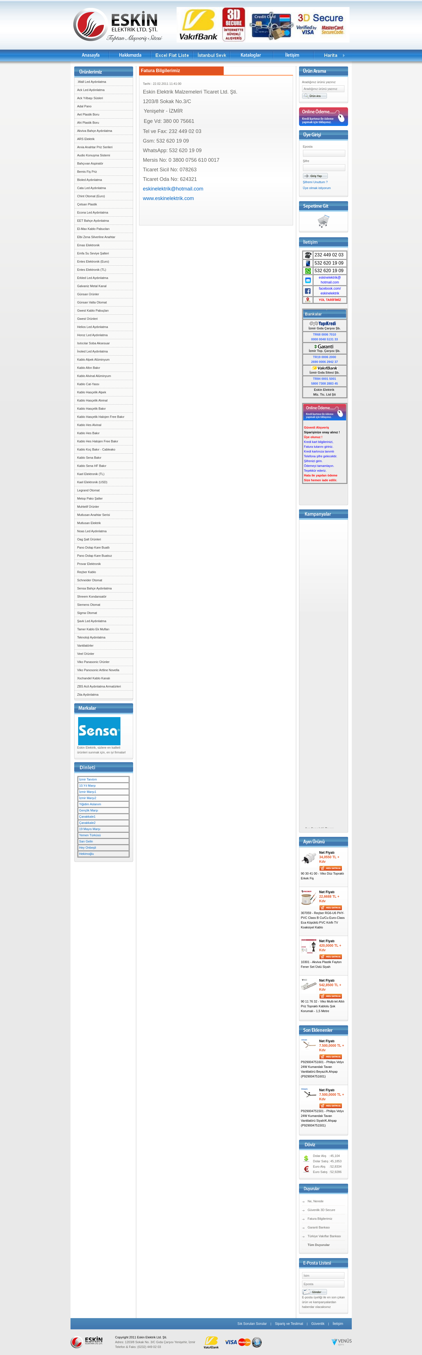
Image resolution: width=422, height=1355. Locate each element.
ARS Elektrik (86, 139)
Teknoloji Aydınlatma (91, 637)
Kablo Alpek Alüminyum (93, 359)
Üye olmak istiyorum (317, 188)
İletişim (338, 1324)
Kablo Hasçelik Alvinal (92, 400)
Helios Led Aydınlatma (92, 327)
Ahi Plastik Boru (88, 122)
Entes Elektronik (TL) (91, 269)
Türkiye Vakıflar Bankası (324, 1236)
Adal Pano (84, 106)
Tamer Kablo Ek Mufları (93, 629)
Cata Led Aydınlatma (91, 188)
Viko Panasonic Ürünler (93, 662)
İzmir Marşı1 (87, 791)
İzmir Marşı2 (87, 798)
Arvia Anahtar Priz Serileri (95, 147)
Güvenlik (317, 1324)
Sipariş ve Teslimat (289, 1324)
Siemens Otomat (88, 604)
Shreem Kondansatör (92, 596)
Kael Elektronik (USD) (92, 482)
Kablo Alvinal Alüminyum (94, 376)
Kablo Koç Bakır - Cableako (96, 449)
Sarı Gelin (86, 841)
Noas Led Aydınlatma (92, 531)
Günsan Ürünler (88, 294)
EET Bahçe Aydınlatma (93, 220)
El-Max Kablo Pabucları (93, 228)
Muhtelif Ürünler (88, 506)
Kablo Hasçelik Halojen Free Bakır (101, 416)
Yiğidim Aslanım (90, 804)
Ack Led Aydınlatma (91, 90)
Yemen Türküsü (90, 835)
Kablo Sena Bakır (89, 457)
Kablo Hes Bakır (88, 433)
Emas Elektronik (88, 245)
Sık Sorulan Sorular (252, 1324)
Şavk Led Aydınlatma (91, 621)
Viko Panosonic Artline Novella (98, 670)
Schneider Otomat (89, 580)
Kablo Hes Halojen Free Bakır (97, 441)
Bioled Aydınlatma (89, 179)
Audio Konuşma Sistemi (93, 155)
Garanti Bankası (319, 1227)
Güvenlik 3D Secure (321, 1210)
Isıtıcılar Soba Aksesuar (93, 343)
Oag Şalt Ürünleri (89, 539)
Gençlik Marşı (88, 810)
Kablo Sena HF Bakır (91, 465)
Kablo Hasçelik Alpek (91, 392)
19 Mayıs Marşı (89, 829)
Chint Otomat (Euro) (91, 196)
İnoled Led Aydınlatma (92, 351)
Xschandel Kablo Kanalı (93, 678)
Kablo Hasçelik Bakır (91, 408)
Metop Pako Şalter (90, 498)
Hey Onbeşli (87, 847)
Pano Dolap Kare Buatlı (93, 547)
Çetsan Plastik (87, 204)
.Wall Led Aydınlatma (91, 81)
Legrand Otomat (88, 490)
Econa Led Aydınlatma (92, 212)
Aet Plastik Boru (88, 114)
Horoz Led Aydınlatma (92, 335)
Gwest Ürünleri (87, 318)
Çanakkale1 (87, 816)
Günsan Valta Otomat (92, 302)
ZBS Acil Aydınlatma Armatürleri (99, 686)
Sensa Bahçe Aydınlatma (94, 588)
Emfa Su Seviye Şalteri (93, 253)
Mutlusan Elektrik (89, 523)
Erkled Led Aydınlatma (92, 278)
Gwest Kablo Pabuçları (93, 310)
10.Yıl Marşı (87, 785)
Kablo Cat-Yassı (88, 384)
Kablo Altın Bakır (88, 367)
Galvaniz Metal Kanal (92, 286)
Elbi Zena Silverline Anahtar (96, 237)
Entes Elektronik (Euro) (93, 261)
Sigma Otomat (87, 613)
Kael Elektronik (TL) (91, 474)
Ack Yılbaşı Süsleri (90, 98)
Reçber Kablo (86, 572)
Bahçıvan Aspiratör (90, 163)
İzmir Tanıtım (88, 779)
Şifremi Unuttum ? (315, 182)
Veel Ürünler (85, 653)
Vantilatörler (85, 645)
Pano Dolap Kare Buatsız (94, 555)
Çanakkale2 (87, 822)
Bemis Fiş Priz (87, 171)
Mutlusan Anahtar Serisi (93, 514)
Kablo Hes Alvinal (89, 425)
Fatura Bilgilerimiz (320, 1218)
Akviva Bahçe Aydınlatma (94, 130)
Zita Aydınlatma (88, 694)
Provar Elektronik (89, 563)
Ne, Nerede (316, 1201)
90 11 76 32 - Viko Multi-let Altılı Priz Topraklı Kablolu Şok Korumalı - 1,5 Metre (323, 1006)
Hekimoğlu (86, 853)
